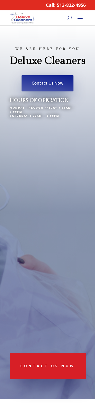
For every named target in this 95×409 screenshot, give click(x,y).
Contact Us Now (47, 83)
